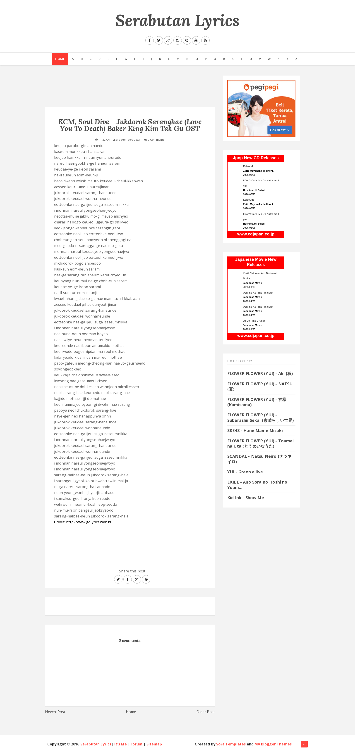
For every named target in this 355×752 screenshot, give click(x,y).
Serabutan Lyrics (177, 20)
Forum (136, 744)
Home (60, 59)
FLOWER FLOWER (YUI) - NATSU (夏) (260, 386)
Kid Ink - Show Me (245, 497)
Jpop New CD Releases (256, 158)
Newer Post (55, 711)
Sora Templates (231, 744)
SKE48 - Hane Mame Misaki (255, 430)
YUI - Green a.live (245, 471)
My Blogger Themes (273, 744)
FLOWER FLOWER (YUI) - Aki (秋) (260, 373)
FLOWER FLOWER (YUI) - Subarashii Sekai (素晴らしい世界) (260, 417)
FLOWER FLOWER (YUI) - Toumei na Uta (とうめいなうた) (260, 443)
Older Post (206, 711)
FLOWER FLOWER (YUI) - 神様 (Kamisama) (256, 402)
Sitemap (154, 744)
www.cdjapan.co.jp (255, 234)
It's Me (120, 744)
